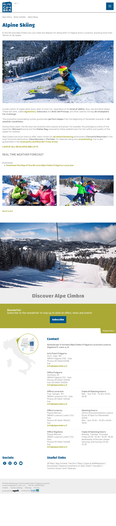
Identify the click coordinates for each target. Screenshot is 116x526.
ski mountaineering (63, 137)
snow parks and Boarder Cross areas (39, 142)
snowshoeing (85, 139)
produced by (10, 490)
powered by (30, 490)
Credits (5, 488)
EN (15, 3)
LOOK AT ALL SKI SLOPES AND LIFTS (20, 147)
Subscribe (58, 319)
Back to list (7, 211)
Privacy (36, 488)
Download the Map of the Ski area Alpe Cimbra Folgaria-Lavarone (40, 165)
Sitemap (28, 488)
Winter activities (20, 17)
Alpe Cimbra (7, 17)
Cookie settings (16, 488)
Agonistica (30, 111)
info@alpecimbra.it (57, 366)
